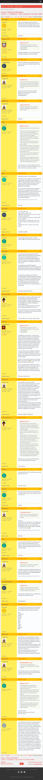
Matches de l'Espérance (15, 12)
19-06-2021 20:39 (22, 321)
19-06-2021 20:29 (22, 122)
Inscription (10, 6)
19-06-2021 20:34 (22, 251)
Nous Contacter (33, 769)
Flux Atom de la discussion (36, 762)
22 (18, 16)
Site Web (5, 52)
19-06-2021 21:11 (22, 719)
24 (23, 16)
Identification (18, 6)
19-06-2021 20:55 (22, 488)
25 (26, 16)
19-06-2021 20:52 (22, 469)
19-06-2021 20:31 (22, 208)
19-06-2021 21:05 (22, 658)
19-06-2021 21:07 (22, 679)
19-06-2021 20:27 (22, 75)
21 (16, 16)
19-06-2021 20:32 (22, 235)
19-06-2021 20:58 (22, 508)
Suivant (30, 16)
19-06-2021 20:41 (22, 379)
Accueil (3, 6)
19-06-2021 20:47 (22, 417)
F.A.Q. (26, 769)
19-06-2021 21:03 (22, 604)
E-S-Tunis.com (7, 1)
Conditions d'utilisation (17, 769)
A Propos (8, 769)
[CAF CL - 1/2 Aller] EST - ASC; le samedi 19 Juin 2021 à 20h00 (22, 14)
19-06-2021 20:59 (22, 558)
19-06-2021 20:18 (22, 19)
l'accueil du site (38, 764)
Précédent (7, 16)
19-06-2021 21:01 (22, 581)
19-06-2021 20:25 (22, 59)
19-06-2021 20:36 (22, 294)
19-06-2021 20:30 (22, 173)
